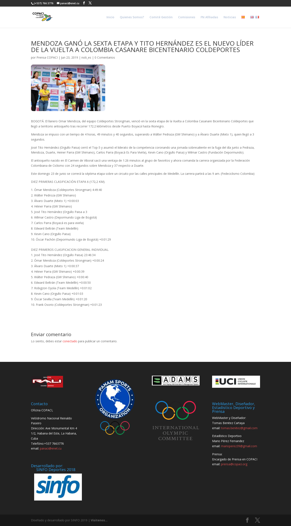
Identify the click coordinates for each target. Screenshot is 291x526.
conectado (70, 341)
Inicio (110, 17)
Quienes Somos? (132, 17)
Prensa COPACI (47, 57)
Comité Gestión (161, 17)
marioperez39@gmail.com (239, 446)
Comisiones (186, 17)
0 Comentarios (105, 57)
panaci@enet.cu (51, 448)
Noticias (230, 17)
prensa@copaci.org (234, 464)
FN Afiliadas (209, 17)
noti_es (86, 57)
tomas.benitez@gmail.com (239, 428)
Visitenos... (99, 520)
